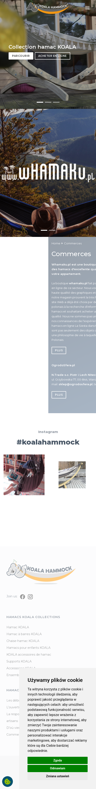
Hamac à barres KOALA (24, 634)
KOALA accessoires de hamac (28, 654)
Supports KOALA (19, 661)
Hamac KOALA (17, 627)
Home (87, 243)
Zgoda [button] (57, 760)
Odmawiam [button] (57, 768)
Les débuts (14, 700)
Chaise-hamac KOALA (22, 641)
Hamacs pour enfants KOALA (28, 648)
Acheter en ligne (52, 55)
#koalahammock (48, 457)
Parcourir (21, 55)
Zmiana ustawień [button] (57, 776)
